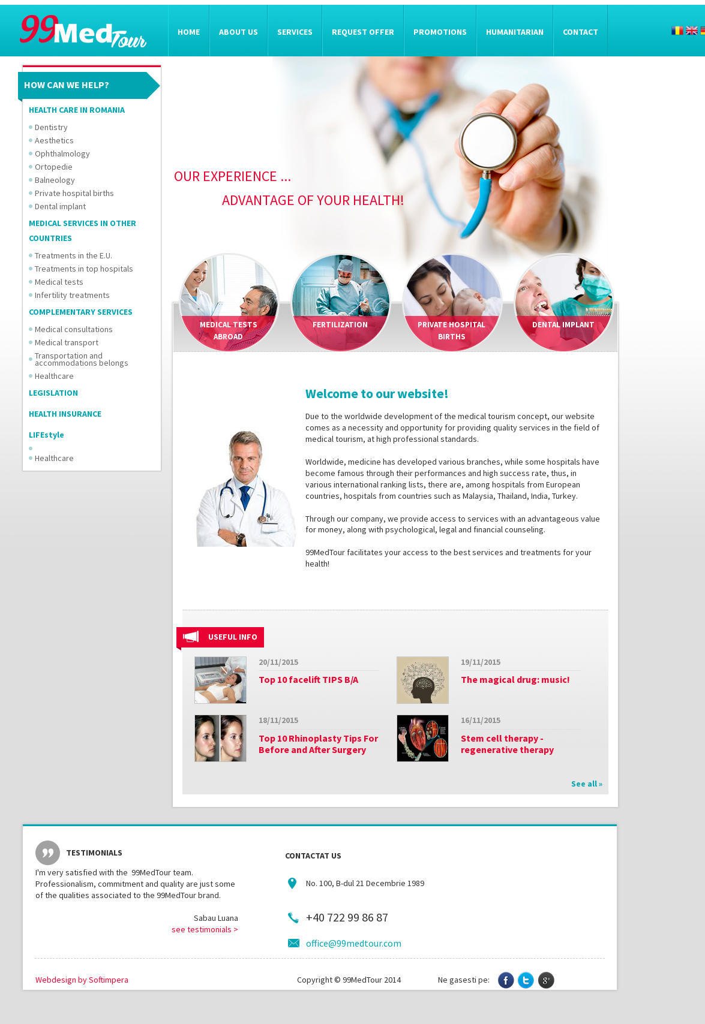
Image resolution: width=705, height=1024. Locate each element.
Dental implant (60, 206)
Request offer (363, 31)
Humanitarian (515, 31)
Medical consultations (74, 329)
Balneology (55, 179)
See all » (586, 783)
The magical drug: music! (515, 679)
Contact (580, 31)
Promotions (440, 31)
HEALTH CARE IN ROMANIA (77, 109)
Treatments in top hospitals (84, 268)
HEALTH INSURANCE (65, 413)
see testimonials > (205, 929)
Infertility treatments (72, 295)
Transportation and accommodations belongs (81, 359)
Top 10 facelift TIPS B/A (308, 679)
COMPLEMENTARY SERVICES (81, 311)
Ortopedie (54, 166)
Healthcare (54, 376)
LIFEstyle (46, 434)
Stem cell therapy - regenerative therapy (507, 743)
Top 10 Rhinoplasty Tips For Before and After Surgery (318, 743)
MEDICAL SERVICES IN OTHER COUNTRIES (82, 230)
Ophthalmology (62, 153)
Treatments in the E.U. (73, 255)
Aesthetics (54, 140)
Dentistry (51, 127)
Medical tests (59, 281)
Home (189, 31)
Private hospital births (74, 193)
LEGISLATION (53, 392)
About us (238, 31)
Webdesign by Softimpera (81, 979)
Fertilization (340, 325)
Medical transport (66, 342)
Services (295, 31)
